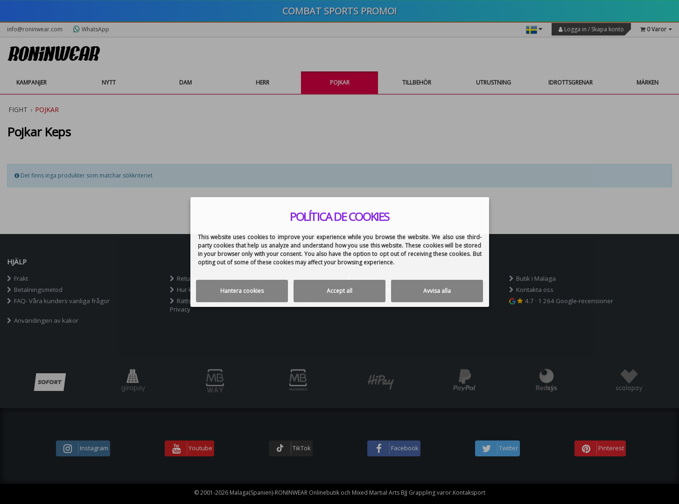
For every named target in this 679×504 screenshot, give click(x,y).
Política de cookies (339, 216)
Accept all (339, 291)
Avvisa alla (437, 291)
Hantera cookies (242, 291)
